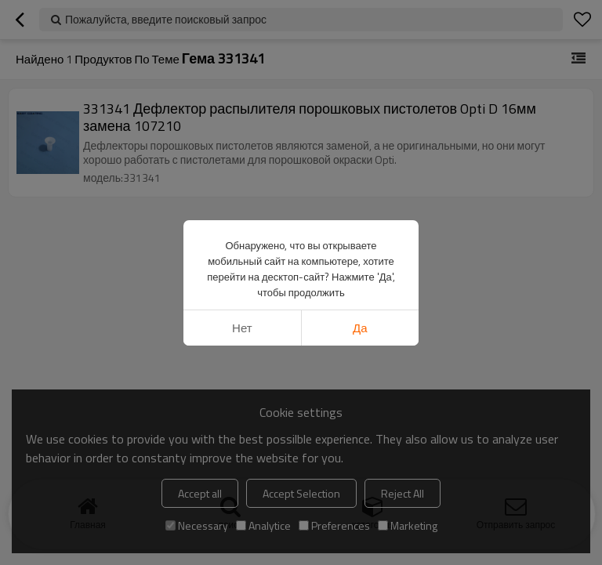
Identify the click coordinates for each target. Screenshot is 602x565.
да (360, 328)
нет (242, 328)
